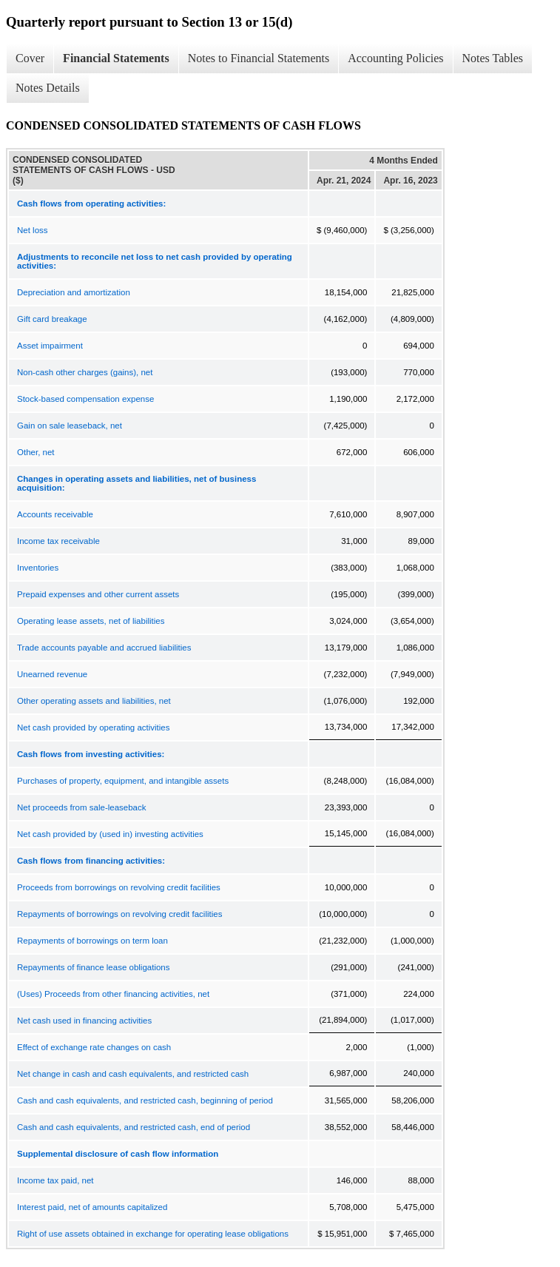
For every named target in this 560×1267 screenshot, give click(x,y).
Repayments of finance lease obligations (93, 967)
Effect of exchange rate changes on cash (94, 1047)
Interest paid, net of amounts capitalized (92, 1207)
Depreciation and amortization (73, 292)
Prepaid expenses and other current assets (98, 594)
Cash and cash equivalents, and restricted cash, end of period (133, 1127)
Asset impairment (50, 345)
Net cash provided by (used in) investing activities (110, 834)
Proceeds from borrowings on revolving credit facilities (118, 887)
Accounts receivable (55, 514)
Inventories (37, 567)
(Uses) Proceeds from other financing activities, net (113, 993)
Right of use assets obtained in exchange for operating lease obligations (153, 1233)
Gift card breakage (52, 319)
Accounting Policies (395, 58)
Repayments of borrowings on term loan (92, 940)
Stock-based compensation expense (85, 398)
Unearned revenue (52, 674)
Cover (30, 58)
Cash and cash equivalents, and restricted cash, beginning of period (145, 1100)
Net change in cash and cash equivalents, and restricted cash (133, 1073)
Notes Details (48, 87)
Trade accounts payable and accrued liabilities (104, 647)
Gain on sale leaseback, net (69, 425)
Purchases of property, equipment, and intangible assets (123, 780)
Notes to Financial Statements (259, 58)
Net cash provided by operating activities (93, 727)
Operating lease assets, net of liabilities (90, 620)
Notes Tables (493, 58)
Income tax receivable (58, 541)
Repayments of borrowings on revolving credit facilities (119, 914)
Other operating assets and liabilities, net (94, 700)
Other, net (36, 452)
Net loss (32, 230)
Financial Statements (116, 58)
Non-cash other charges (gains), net (84, 372)
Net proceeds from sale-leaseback (81, 807)
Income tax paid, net (55, 1180)
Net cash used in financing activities (84, 1020)
